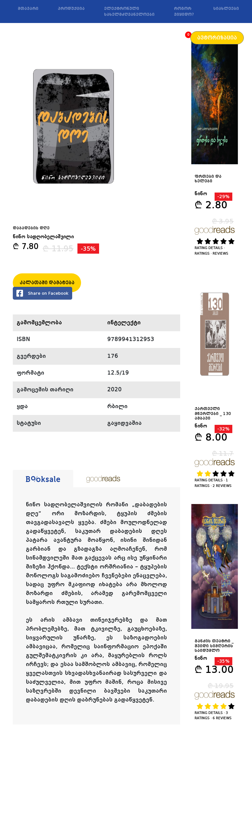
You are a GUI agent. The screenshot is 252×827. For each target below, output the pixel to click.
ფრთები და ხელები (208, 178)
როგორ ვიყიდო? (184, 11)
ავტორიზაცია (217, 38)
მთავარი (28, 8)
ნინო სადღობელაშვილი (43, 237)
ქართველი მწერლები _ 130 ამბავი (213, 413)
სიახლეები (226, 8)
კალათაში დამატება (47, 282)
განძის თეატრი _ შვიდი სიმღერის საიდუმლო (214, 646)
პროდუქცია (71, 8)
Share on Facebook (42, 293)
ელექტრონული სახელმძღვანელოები (129, 11)
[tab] (43, 479)
